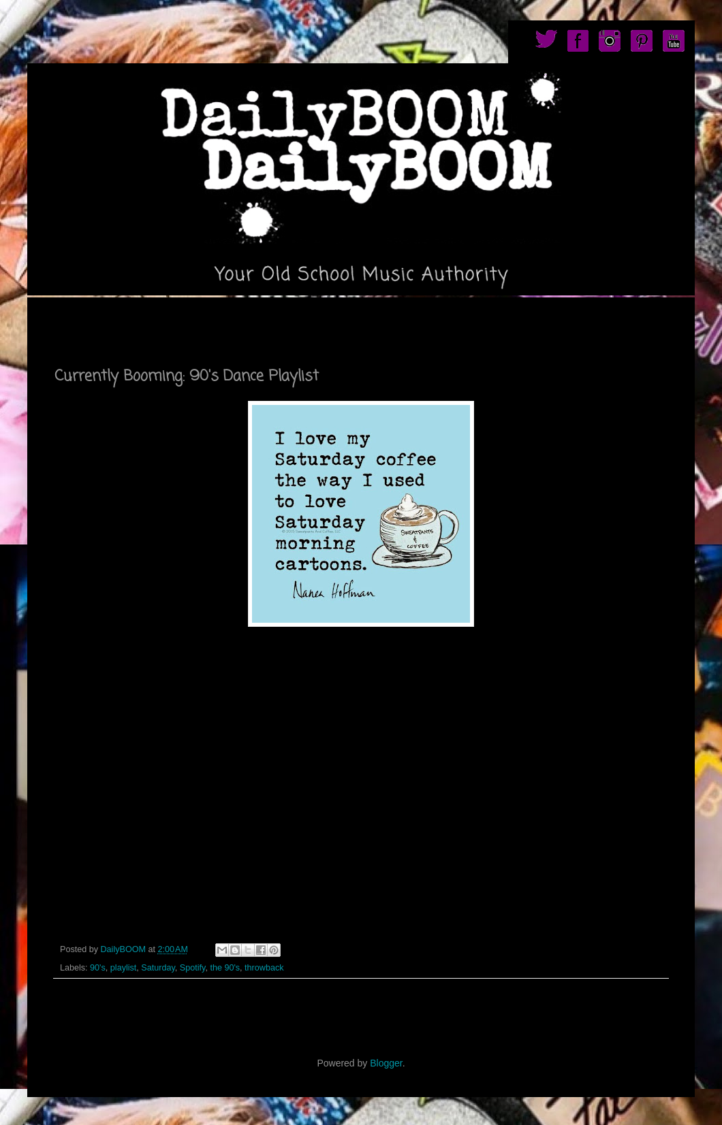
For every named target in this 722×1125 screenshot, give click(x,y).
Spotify (193, 968)
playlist (123, 968)
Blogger (386, 1063)
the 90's (225, 968)
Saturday (157, 968)
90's (98, 968)
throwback (264, 968)
